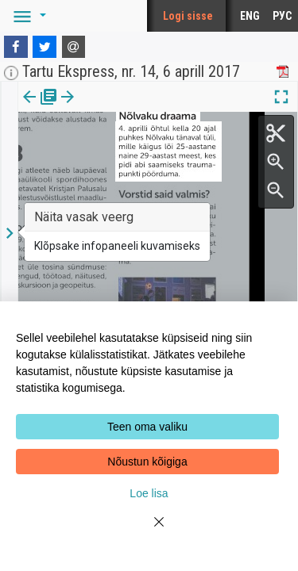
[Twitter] (44, 47)
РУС (282, 16)
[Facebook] (16, 47)
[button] (27, 16)
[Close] (149, 531)
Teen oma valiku (147, 426)
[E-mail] (74, 47)
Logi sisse (188, 16)
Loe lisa (149, 493)
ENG (250, 16)
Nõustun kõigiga (147, 461)
